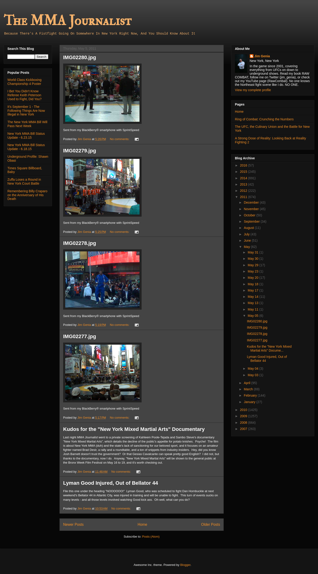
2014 (244, 178)
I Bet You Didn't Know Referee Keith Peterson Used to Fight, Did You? (24, 95)
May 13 (253, 303)
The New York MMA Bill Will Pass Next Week (27, 124)
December (252, 202)
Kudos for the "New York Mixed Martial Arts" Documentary (134, 429)
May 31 (253, 252)
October (250, 215)
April (247, 383)
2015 (244, 171)
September (252, 221)
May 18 (253, 284)
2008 (244, 422)
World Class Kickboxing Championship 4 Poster (24, 82)
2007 (244, 429)
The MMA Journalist (67, 20)
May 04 (253, 368)
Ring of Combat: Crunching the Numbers (264, 119)
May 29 (253, 265)
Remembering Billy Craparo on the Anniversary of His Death (27, 195)
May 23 (253, 271)
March (249, 389)
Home (142, 524)
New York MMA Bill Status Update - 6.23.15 (26, 135)
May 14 (253, 296)
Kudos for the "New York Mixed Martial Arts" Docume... (269, 348)
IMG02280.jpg (79, 57)
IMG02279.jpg (79, 151)
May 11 (253, 309)
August (249, 228)
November (252, 209)
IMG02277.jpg (79, 336)
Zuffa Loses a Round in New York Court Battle (24, 181)
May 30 (253, 258)
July (247, 234)
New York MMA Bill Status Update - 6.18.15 (26, 147)
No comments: (120, 139)
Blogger (185, 565)
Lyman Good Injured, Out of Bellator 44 (110, 483)
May (247, 247)
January (250, 402)
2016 (244, 165)
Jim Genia (262, 56)
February (251, 395)
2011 (244, 197)
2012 (244, 190)
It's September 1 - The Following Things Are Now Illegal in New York (26, 110)
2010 (244, 410)
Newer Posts (73, 524)
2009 (244, 416)
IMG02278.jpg (79, 243)
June (248, 240)
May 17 (253, 290)
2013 (244, 184)
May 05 (253, 315)
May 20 (253, 277)
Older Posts (210, 524)
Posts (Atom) (150, 536)
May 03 (253, 375)
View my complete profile (253, 90)
